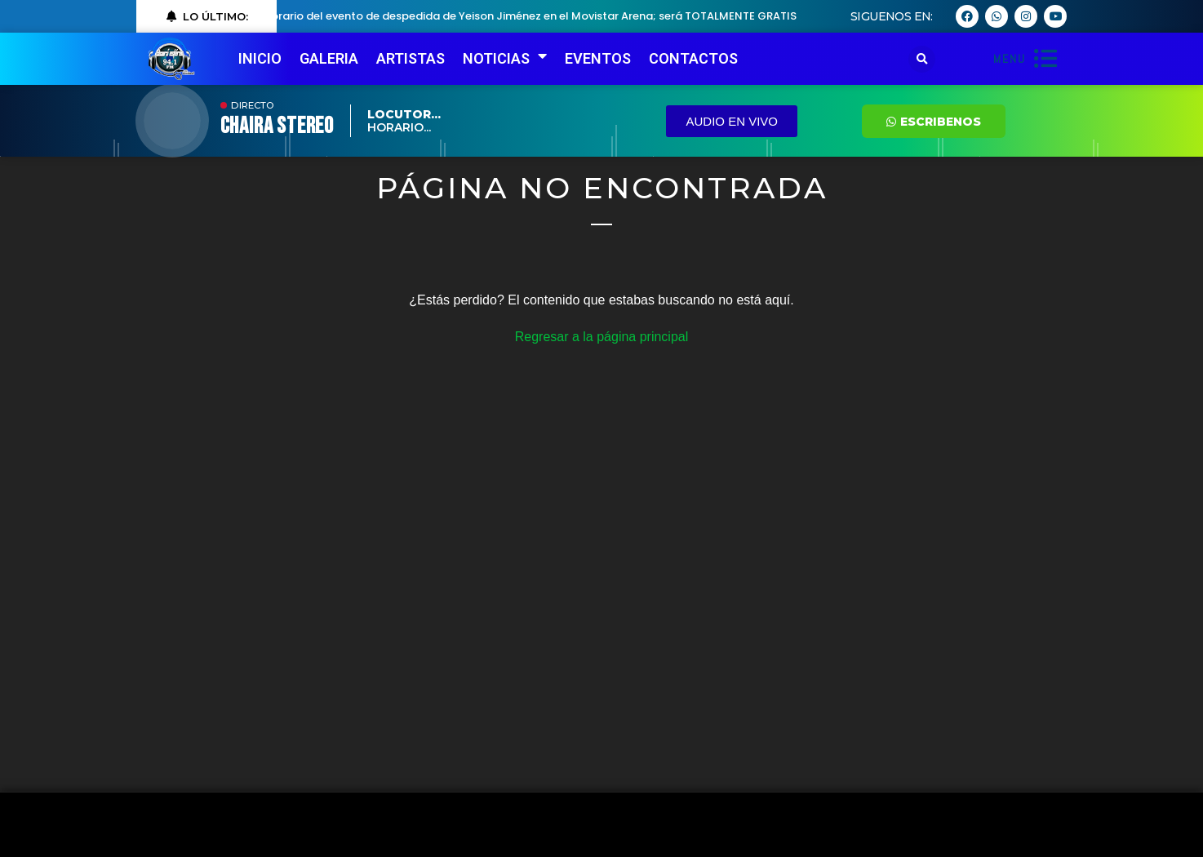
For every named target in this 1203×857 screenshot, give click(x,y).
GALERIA (329, 58)
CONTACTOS (693, 58)
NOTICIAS (505, 59)
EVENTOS (598, 58)
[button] (921, 59)
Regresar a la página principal (602, 337)
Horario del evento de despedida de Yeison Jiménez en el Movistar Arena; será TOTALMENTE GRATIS (535, 16)
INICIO (260, 58)
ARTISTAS (410, 58)
